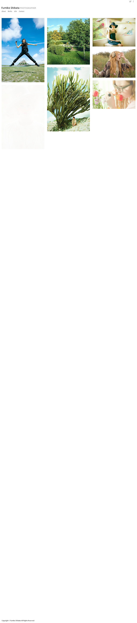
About (4, 11)
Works (10, 11)
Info (15, 11)
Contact (21, 11)
